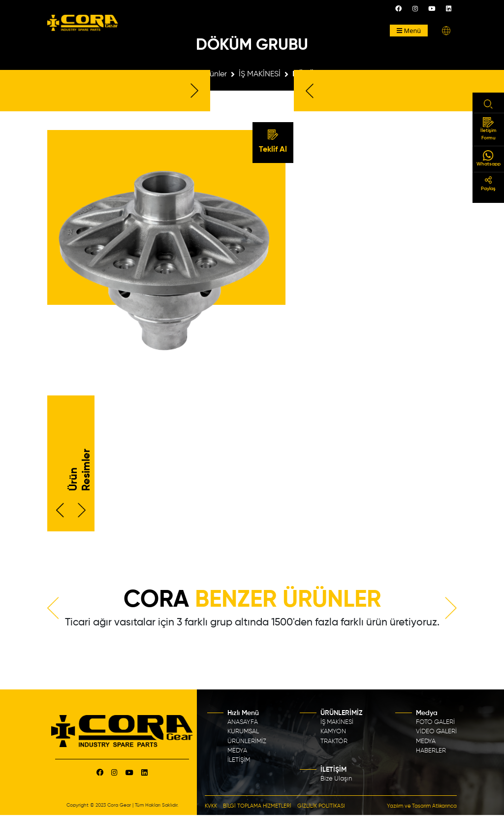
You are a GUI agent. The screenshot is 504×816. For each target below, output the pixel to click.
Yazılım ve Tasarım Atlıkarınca (422, 806)
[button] (446, 31)
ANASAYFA (242, 722)
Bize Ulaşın (336, 779)
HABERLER (431, 751)
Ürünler (214, 74)
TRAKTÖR (333, 741)
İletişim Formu (488, 128)
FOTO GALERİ (435, 722)
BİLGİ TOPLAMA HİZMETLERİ (257, 806)
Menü (409, 30)
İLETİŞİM (238, 760)
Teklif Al (273, 142)
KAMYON (333, 731)
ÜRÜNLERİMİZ (246, 741)
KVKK (211, 806)
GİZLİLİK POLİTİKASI (321, 806)
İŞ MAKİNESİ (260, 74)
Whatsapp (488, 158)
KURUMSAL (243, 731)
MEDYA (237, 751)
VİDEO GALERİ (436, 731)
